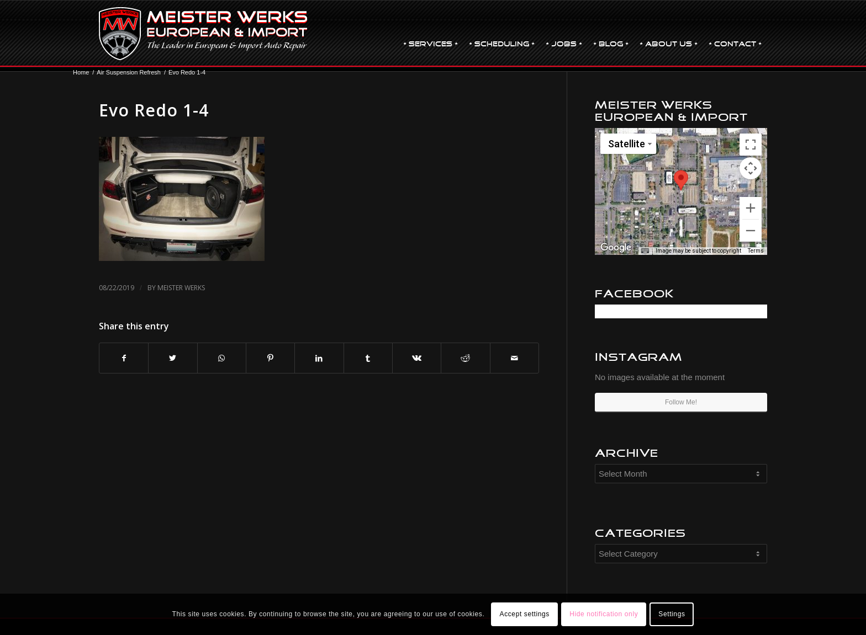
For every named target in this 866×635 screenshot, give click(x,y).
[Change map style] (628, 144)
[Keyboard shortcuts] (645, 251)
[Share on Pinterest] (270, 358)
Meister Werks (181, 287)
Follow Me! (681, 402)
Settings (671, 614)
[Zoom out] (751, 231)
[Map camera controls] (751, 168)
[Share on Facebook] (123, 358)
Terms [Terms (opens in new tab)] (756, 251)
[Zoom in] (751, 208)
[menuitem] (430, 34)
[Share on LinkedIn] (319, 358)
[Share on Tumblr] (368, 358)
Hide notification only (603, 614)
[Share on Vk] (417, 358)
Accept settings (525, 614)
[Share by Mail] (514, 358)
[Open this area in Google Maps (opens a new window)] (616, 248)
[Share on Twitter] (173, 358)
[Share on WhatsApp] (222, 358)
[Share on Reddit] (465, 358)
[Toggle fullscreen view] (751, 145)
